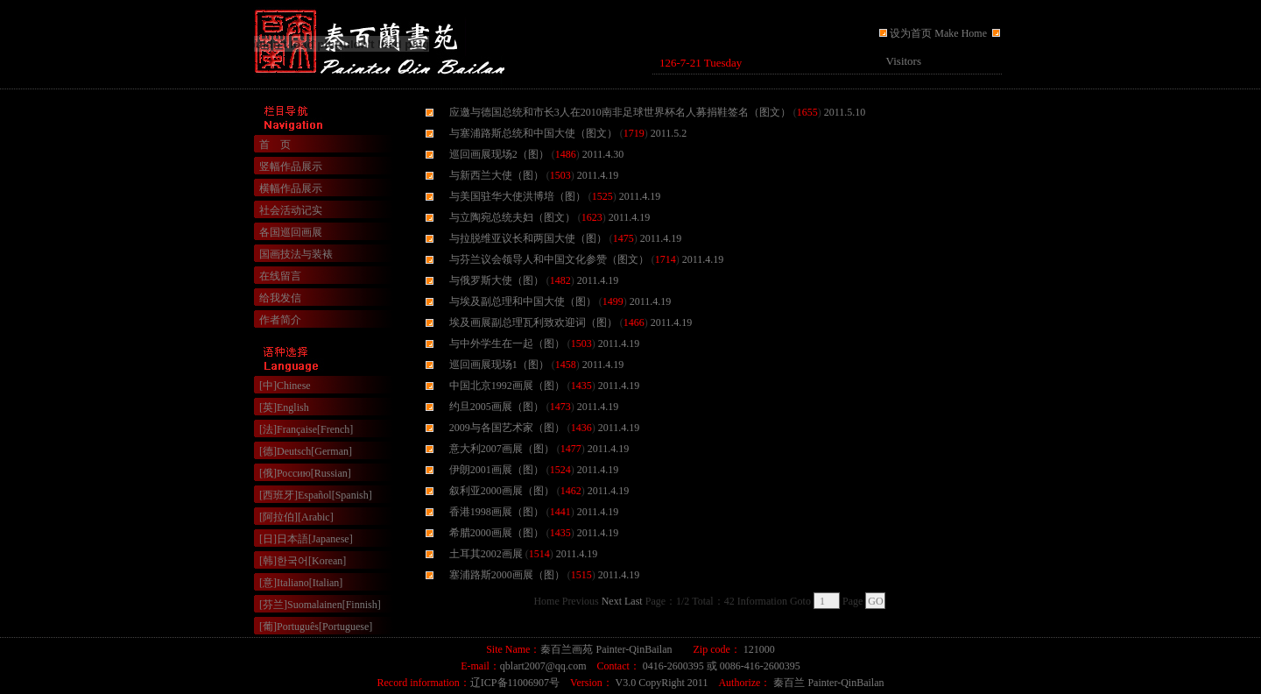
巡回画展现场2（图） (499, 154)
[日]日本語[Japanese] (306, 539)
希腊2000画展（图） (496, 533)
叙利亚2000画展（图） (501, 491)
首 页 (275, 144)
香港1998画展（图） (496, 512)
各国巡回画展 (290, 232)
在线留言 (280, 276)
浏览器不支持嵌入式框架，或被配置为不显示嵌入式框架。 (827, 63)
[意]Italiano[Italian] (300, 583)
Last (633, 601)
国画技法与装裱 (296, 254)
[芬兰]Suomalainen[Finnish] (320, 604)
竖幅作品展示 (290, 166)
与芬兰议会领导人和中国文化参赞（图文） (549, 259)
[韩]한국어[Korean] (302, 561)
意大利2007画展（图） (501, 449)
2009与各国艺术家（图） (507, 427)
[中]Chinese (285, 385)
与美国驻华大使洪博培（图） (517, 196)
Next (612, 601)
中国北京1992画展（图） (507, 385)
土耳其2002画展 (486, 554)
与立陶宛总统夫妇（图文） (512, 217)
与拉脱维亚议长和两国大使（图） (528, 238)
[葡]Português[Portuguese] (315, 626)
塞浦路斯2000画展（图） (507, 575)
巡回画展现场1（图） (499, 364)
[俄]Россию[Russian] (305, 473)
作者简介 (280, 320)
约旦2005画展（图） (496, 406)
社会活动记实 (290, 210)
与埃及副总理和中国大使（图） (522, 301)
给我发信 (280, 298)
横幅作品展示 (290, 188)
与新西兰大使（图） (496, 175)
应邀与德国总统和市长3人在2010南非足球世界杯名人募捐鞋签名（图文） (620, 112)
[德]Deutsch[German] (305, 451)
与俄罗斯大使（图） (496, 280)
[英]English (284, 407)
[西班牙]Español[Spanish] (315, 495)
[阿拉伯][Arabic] (296, 517)
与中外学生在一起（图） (507, 343)
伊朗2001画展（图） (496, 470)
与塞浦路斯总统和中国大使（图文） (533, 133)
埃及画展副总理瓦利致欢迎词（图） (533, 322)
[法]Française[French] (306, 429)
